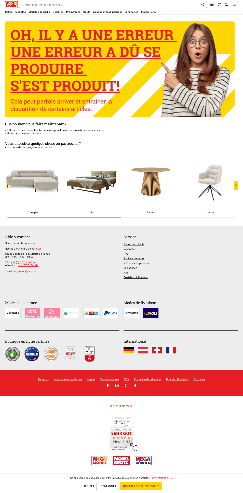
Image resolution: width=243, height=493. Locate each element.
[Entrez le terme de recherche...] (113, 4)
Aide (126, 272)
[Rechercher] (203, 5)
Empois (91, 379)
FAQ (126, 253)
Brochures (199, 379)
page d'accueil (32, 133)
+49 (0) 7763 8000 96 (23, 262)
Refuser (89, 486)
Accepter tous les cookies (141, 486)
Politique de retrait (134, 258)
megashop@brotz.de (25, 271)
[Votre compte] (212, 4)
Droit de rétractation (177, 379)
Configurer (108, 486)
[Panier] (227, 4)
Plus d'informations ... (161, 477)
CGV (126, 379)
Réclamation (130, 267)
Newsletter (130, 249)
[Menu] (234, 4)
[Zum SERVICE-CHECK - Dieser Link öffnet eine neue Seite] (122, 433)
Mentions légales (109, 379)
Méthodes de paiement (137, 263)
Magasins (43, 379)
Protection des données (147, 379)
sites (38, 248)
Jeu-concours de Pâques (68, 379)
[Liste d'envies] (219, 4)
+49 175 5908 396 (28, 265)
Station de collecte (134, 244)
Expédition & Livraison (136, 277)
